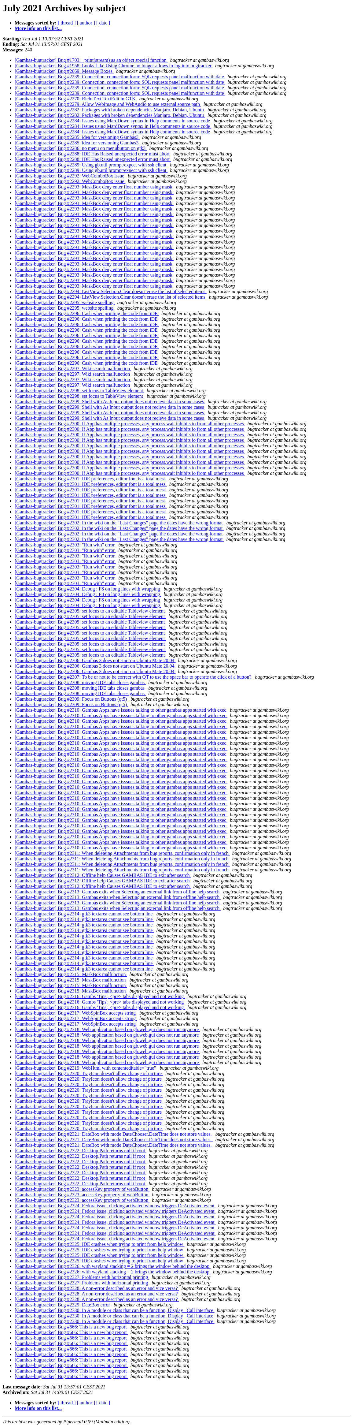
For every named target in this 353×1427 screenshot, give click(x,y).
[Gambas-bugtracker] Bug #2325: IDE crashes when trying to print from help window (99, 1244)
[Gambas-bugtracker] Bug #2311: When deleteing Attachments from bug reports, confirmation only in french (122, 853)
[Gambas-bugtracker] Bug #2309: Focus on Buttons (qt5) (71, 699)
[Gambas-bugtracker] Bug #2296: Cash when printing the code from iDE (87, 313)
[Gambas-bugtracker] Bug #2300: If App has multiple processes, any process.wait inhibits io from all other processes (130, 423)
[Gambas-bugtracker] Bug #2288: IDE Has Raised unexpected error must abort (93, 153)
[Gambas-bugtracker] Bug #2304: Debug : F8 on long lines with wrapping (88, 588)
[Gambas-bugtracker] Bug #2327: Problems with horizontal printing (82, 1277)
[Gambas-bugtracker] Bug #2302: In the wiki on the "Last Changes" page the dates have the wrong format (119, 522)
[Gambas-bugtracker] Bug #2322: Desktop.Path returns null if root (80, 1150)
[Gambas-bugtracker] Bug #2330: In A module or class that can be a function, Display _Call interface (115, 1310)
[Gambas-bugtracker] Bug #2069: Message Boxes (64, 71)
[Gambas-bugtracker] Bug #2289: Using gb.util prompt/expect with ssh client (91, 164)
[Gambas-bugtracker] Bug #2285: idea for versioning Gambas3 (77, 137)
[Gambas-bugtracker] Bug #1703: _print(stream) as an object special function (91, 60)
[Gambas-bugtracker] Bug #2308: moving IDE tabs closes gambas (80, 682)
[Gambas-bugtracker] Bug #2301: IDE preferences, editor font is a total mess (91, 478)
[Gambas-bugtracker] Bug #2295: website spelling (65, 302)
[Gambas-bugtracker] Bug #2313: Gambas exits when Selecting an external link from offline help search (118, 891)
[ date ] (103, 22)
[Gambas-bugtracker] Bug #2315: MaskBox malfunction (71, 974)
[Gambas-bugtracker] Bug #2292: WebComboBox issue (70, 175)
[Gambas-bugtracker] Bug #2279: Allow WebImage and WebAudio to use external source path (108, 104)
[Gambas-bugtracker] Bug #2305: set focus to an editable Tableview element (90, 610)
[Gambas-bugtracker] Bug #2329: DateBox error (63, 1304)
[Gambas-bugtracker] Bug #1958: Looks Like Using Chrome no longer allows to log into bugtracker (114, 65)
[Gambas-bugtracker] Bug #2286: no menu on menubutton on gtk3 (81, 148)
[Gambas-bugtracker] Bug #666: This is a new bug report (71, 1326)
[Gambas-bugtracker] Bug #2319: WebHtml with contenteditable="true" (86, 1068)
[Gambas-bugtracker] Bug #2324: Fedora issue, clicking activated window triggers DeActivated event (115, 1205)
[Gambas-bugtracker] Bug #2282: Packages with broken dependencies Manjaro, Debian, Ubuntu (110, 109)
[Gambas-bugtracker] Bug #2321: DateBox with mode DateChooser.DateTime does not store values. (114, 1134)
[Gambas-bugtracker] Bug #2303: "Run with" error (65, 544)
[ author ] (86, 22)
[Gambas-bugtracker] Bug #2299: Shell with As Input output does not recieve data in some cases (110, 401)
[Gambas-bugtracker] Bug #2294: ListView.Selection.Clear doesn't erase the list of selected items (111, 291)
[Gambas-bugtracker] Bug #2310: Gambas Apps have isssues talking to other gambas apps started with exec (121, 710)
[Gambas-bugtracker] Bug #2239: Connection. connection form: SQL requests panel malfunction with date (120, 76)
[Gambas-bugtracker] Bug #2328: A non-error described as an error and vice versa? (97, 1288)
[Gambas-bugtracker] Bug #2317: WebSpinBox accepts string (76, 1012)
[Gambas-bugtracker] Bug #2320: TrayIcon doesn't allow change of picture (89, 1073)
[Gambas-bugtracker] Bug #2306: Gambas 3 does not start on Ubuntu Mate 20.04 (95, 660)
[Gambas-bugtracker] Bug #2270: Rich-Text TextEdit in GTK (76, 98)
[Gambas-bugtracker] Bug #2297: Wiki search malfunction (73, 368)
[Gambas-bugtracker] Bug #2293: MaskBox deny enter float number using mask (94, 186)
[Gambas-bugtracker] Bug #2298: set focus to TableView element (79, 390)
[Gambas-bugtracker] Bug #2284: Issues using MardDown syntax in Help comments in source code (113, 120)
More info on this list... (38, 28)
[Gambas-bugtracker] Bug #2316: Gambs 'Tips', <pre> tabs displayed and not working (100, 996)
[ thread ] (67, 22)
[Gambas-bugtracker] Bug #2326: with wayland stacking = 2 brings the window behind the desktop (113, 1266)
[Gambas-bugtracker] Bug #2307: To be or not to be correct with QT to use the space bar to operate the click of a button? (133, 677)
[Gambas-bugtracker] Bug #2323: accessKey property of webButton (82, 1189)
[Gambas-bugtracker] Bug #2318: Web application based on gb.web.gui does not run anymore (107, 1029)
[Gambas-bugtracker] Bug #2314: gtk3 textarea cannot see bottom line (84, 913)
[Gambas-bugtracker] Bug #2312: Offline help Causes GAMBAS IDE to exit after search (103, 875)
